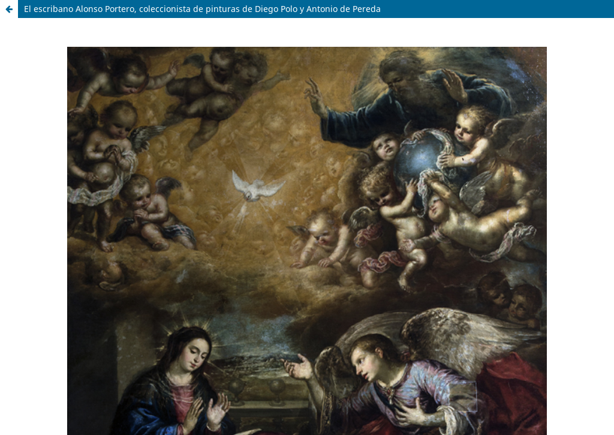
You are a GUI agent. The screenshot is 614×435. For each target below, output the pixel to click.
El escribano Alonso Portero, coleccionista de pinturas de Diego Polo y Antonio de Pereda (202, 8)
